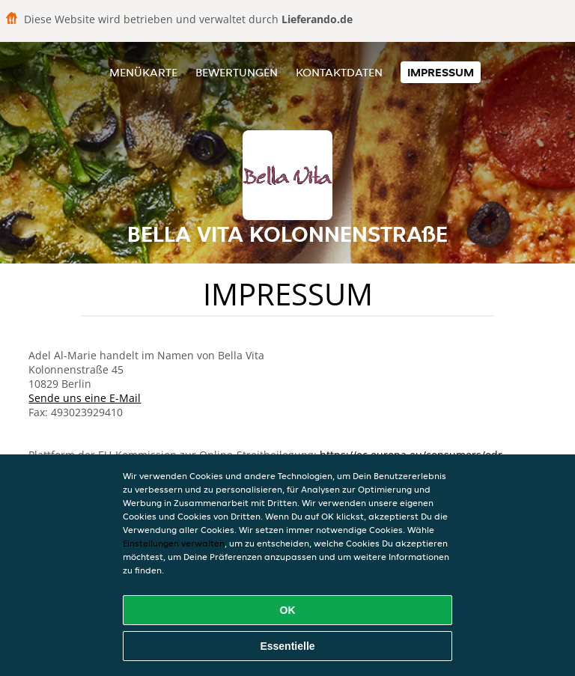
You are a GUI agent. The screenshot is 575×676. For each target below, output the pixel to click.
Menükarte (143, 72)
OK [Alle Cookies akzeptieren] (288, 610)
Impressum (440, 72)
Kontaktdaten (339, 72)
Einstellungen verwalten (174, 543)
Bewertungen (236, 72)
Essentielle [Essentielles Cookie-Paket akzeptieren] (287, 646)
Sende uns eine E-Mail (84, 398)
